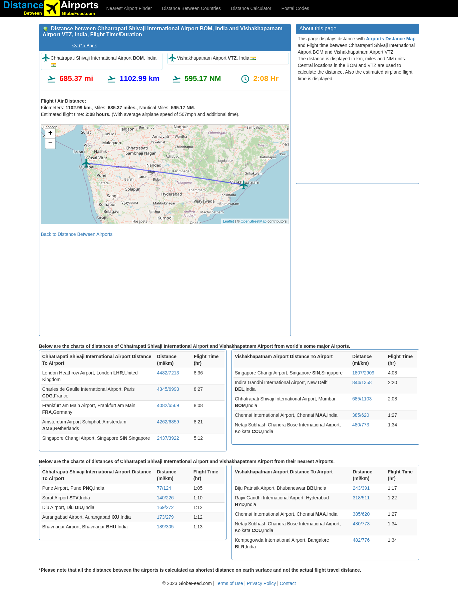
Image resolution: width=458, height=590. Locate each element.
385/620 (360, 415)
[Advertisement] (165, 284)
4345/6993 (168, 389)
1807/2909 (363, 372)
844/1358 (362, 382)
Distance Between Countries (191, 8)
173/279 (165, 517)
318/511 (361, 497)
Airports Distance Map (391, 38)
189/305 (165, 526)
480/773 (360, 424)
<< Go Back (84, 45)
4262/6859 (168, 421)
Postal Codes (295, 8)
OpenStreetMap (254, 221)
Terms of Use (229, 583)
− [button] (50, 144)
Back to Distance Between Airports (77, 234)
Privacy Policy (262, 583)
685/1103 (362, 398)
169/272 (165, 507)
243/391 (361, 488)
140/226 (165, 497)
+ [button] (50, 134)
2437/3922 (168, 438)
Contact (288, 583)
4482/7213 (168, 372)
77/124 (164, 488)
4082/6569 (168, 405)
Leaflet (228, 221)
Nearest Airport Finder (129, 8)
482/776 (361, 540)
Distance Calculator (251, 8)
